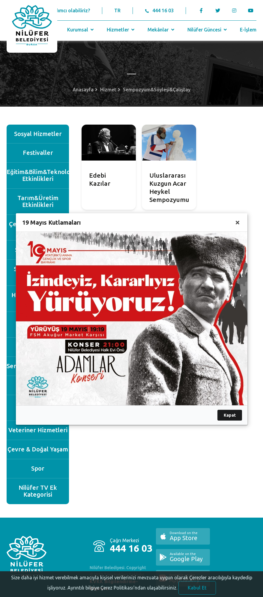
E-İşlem (248, 29)
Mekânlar (161, 29)
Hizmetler (121, 29)
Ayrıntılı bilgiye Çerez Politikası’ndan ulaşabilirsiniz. (122, 592)
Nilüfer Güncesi (207, 29)
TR (117, 10)
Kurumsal (81, 29)
